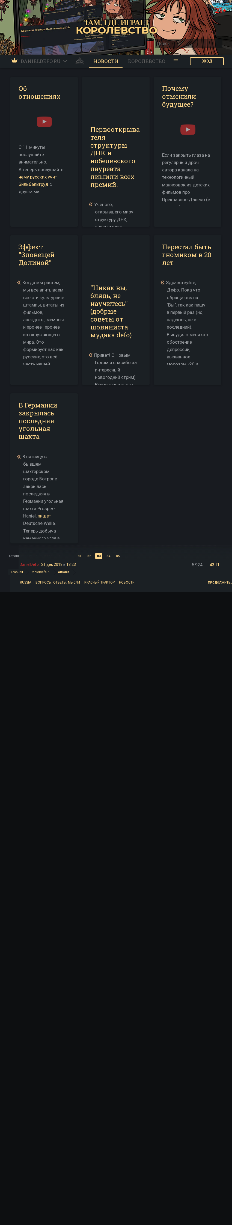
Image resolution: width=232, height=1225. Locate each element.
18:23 (71, 564)
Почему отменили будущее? (179, 96)
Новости (127, 582)
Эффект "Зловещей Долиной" (37, 254)
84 (108, 556)
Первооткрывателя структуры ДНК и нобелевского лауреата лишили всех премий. (115, 157)
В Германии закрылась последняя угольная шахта (38, 421)
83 (99, 556)
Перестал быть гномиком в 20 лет (186, 254)
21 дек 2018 (52, 564)
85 (118, 556)
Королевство (146, 61)
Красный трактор (99, 582)
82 (89, 556)
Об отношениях (40, 92)
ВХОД (206, 61)
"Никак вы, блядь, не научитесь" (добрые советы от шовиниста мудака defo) (111, 311)
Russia (25, 582)
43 (212, 564)
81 (80, 556)
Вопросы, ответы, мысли (57, 582)
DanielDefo (29, 564)
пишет (44, 516)
